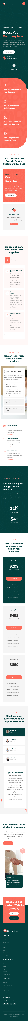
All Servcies (11, 195)
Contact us (5, 955)
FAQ (4, 950)
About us (5, 939)
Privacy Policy (6, 990)
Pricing (4, 947)
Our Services (6, 942)
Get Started (14, 913)
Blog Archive (6, 963)
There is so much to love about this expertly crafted (13, 882)
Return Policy (6, 993)
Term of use (6, 987)
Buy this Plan (14, 578)
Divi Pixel (11, 1014)
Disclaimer (5, 982)
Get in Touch (8, 52)
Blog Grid (5, 966)
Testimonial (5, 952)
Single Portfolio (6, 974)
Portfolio (5, 971)
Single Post (5, 969)
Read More (14, 224)
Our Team (5, 945)
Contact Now (14, 918)
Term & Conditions (7, 985)
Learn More (10, 434)
